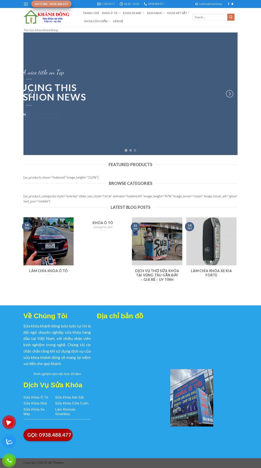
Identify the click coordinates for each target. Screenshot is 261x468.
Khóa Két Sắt (178, 13)
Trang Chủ (91, 13)
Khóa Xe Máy (133, 13)
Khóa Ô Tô (111, 13)
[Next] (229, 94)
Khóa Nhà (156, 13)
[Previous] (31, 94)
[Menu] (25, 4)
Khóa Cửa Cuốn (97, 21)
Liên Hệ (118, 21)
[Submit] (230, 17)
